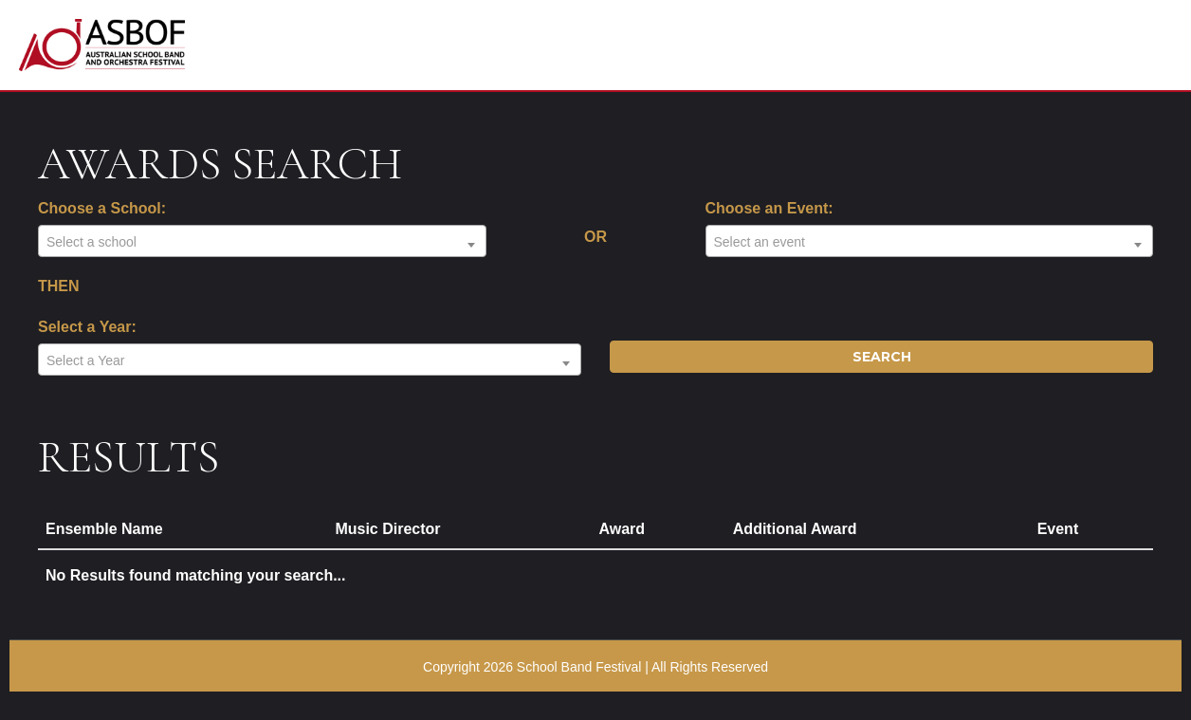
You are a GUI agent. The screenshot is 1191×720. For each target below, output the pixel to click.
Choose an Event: (769, 208)
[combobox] (262, 241)
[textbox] (262, 242)
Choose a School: (102, 208)
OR (595, 237)
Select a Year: (87, 327)
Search (881, 356)
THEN (59, 286)
